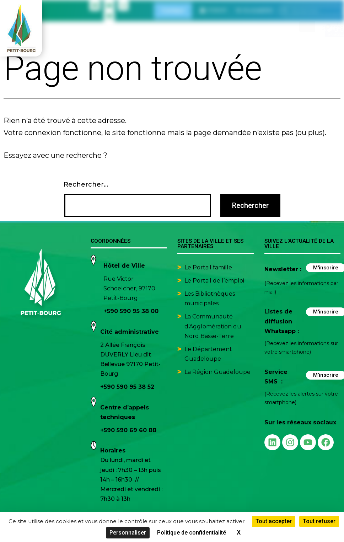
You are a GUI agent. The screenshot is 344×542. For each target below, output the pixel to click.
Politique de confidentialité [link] (191, 532)
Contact (173, 10)
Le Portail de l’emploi (214, 280)
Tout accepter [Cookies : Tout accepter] (274, 521)
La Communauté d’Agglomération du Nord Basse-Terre (212, 326)
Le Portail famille (208, 267)
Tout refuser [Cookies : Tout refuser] (319, 521)
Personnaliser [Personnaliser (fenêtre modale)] (127, 532)
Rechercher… (86, 184)
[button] (254, 10)
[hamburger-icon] (307, 26)
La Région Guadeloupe (217, 372)
